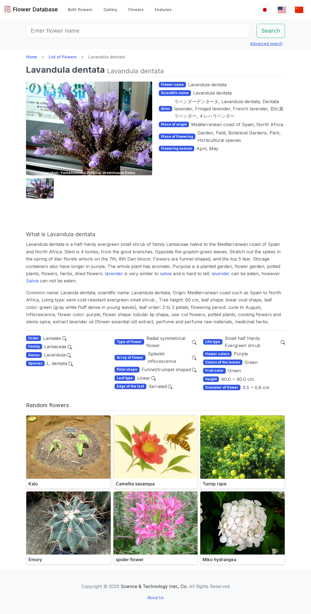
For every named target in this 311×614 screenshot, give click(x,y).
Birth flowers (80, 9)
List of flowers (63, 56)
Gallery (110, 9)
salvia (166, 273)
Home (31, 56)
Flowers (136, 9)
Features (163, 9)
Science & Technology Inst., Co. (154, 586)
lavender (115, 273)
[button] (40, 188)
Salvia (32, 280)
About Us (155, 597)
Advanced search (266, 43)
